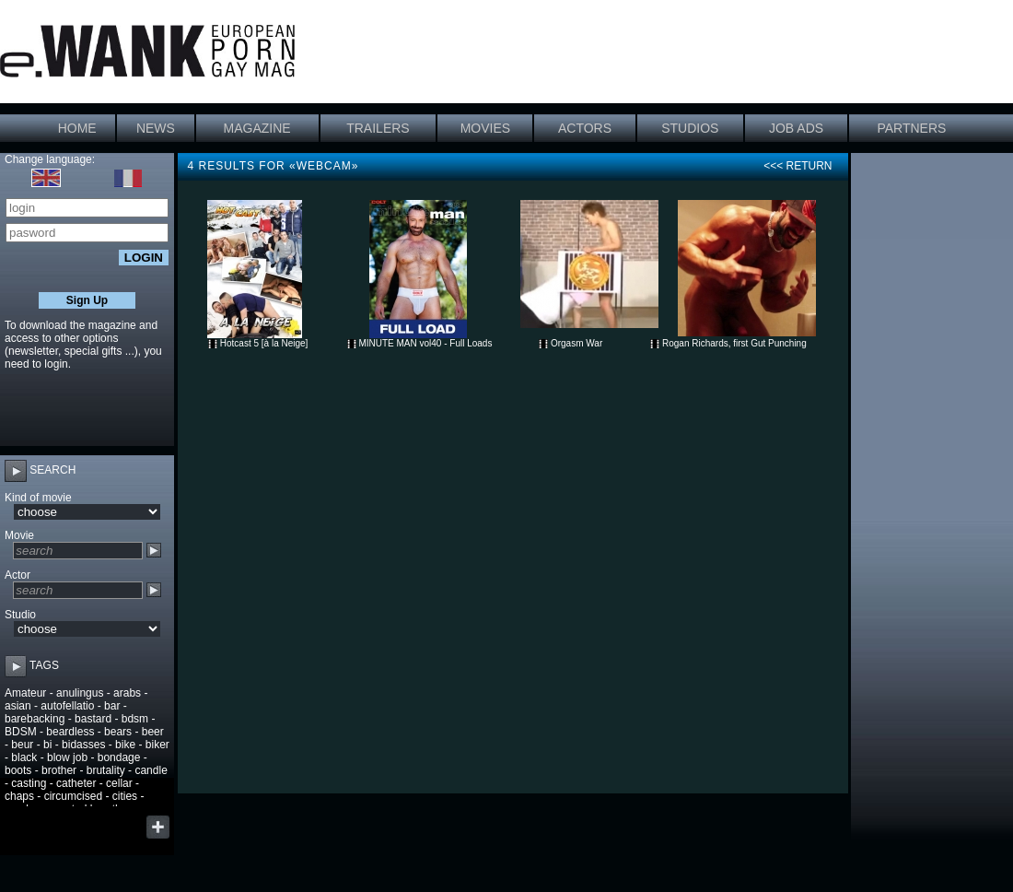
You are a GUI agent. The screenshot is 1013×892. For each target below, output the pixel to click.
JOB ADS (796, 128)
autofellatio (67, 705)
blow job (67, 757)
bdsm (135, 718)
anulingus (79, 693)
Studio (20, 614)
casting (28, 783)
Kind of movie (38, 497)
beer (153, 731)
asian (18, 705)
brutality (106, 770)
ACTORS (584, 128)
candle (150, 770)
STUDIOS (689, 128)
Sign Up (87, 300)
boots (18, 770)
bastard (93, 718)
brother (58, 770)
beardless (70, 731)
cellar (119, 783)
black (24, 757)
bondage (119, 757)
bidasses (83, 744)
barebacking (34, 718)
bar (112, 705)
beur (22, 744)
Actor (17, 575)
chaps (19, 796)
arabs (127, 693)
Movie (19, 535)
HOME (77, 128)
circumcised (73, 796)
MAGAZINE (257, 128)
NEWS (155, 128)
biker (157, 744)
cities (124, 796)
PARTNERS (911, 128)
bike (125, 744)
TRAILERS (377, 128)
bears (118, 731)
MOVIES (485, 128)
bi (47, 744)
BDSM (21, 731)
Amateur (25, 693)
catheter (76, 783)
